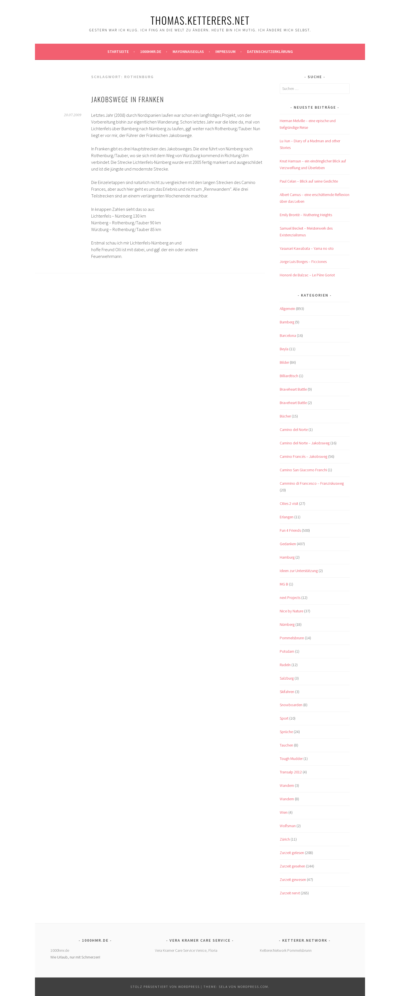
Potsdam (287, 651)
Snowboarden (291, 704)
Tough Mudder (291, 758)
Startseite (118, 51)
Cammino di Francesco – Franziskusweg (312, 483)
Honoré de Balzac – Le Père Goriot (307, 274)
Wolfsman (288, 825)
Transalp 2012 (291, 772)
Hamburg (287, 557)
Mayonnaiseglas (188, 51)
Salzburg (287, 678)
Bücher (285, 416)
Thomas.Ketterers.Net (200, 20)
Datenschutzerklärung (270, 51)
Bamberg (287, 322)
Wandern (287, 785)
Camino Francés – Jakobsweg (303, 456)
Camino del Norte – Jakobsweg (305, 442)
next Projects (290, 597)
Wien (284, 812)
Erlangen (286, 516)
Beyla (284, 348)
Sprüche (286, 731)
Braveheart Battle (293, 389)
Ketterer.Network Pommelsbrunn (286, 950)
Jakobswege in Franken (127, 99)
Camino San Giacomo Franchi (303, 469)
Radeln (285, 664)
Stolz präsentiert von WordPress (165, 987)
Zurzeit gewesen (293, 879)
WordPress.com (252, 987)
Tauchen (286, 745)
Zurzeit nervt (290, 892)
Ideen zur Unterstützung (299, 570)
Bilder (284, 362)
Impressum (225, 51)
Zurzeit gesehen (292, 866)
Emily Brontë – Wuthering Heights (306, 214)
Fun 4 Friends (290, 530)
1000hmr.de (150, 51)
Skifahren (287, 691)
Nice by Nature (291, 611)
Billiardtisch (289, 375)
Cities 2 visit (289, 503)
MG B (284, 584)
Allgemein (287, 308)
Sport (284, 718)
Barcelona (288, 335)
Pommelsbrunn (292, 637)
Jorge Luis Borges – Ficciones (303, 261)
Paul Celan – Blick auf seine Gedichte (309, 181)
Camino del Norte (294, 429)
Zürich (285, 839)
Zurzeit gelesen (292, 852)
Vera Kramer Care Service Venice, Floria (186, 950)
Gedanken (288, 543)
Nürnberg (287, 624)
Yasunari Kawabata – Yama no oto (307, 248)
